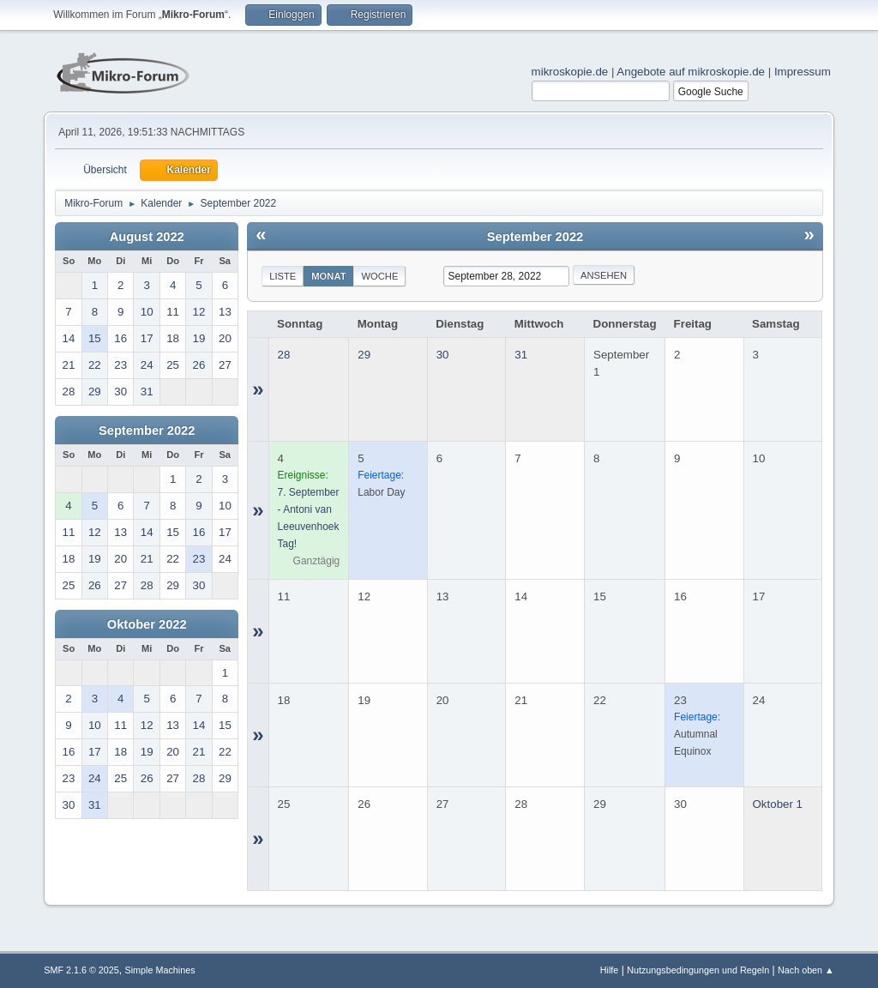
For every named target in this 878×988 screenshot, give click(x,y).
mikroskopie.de (570, 71)
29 (364, 354)
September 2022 (147, 430)
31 (520, 354)
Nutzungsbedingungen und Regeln (698, 970)
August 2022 (147, 237)
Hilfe (609, 970)
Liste (282, 276)
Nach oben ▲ (806, 970)
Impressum (802, 71)
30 (442, 354)
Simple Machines (160, 970)
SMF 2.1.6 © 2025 (81, 970)
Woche (379, 276)
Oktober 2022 (147, 624)
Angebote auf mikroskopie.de (690, 71)
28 (284, 354)
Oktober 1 (778, 804)
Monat (328, 276)
